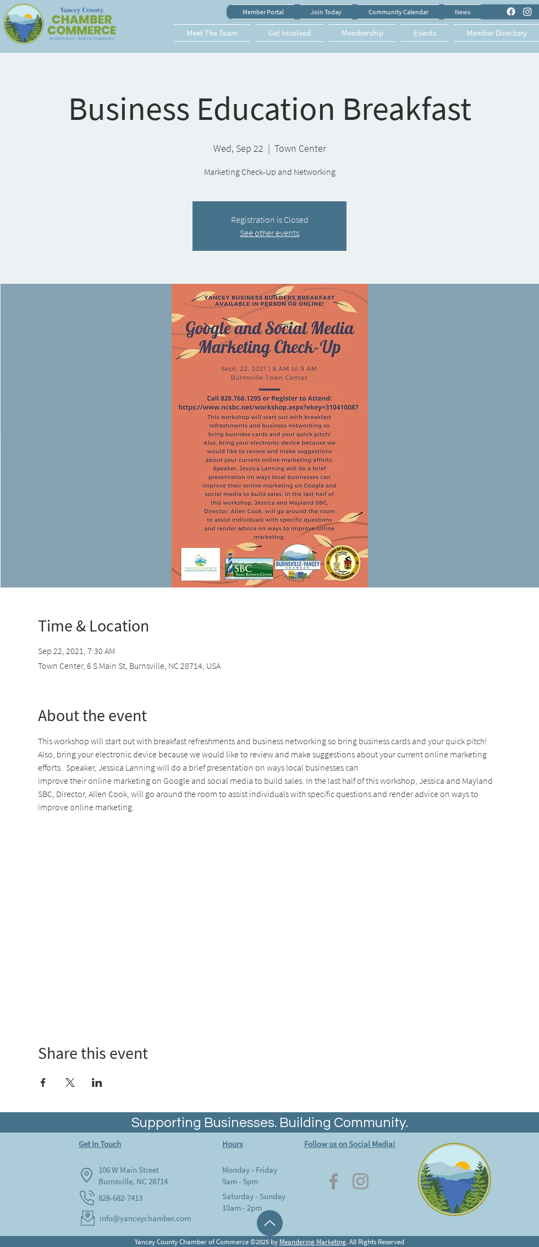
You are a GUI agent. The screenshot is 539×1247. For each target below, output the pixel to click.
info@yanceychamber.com (145, 1218)
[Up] (270, 1223)
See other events (269, 232)
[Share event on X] (70, 1082)
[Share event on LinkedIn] (97, 1082)
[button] (213, 33)
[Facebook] (333, 1181)
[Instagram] (360, 1181)
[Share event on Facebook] (43, 1082)
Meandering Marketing (312, 1241)
